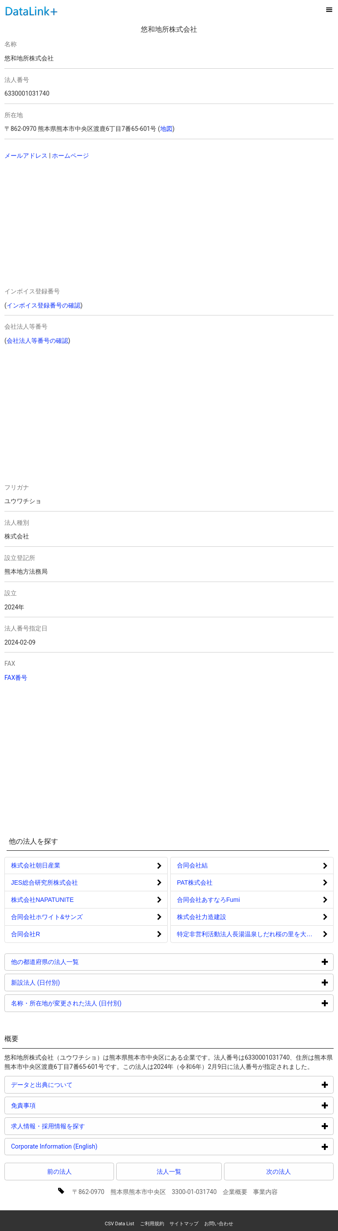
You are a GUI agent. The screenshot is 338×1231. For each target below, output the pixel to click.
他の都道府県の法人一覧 (78, 961)
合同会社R (25, 934)
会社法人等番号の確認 (37, 340)
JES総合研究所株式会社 (44, 882)
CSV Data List (119, 1224)
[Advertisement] (84, 224)
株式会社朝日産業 (35, 865)
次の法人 (278, 1171)
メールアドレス (26, 155)
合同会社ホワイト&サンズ (47, 916)
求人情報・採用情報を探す (81, 1126)
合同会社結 (192, 865)
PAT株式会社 (195, 882)
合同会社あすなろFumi (208, 899)
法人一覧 (169, 1171)
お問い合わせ (218, 1224)
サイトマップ (183, 1224)
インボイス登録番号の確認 (44, 305)
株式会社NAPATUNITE (42, 899)
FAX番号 (16, 677)
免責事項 (56, 1105)
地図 (166, 128)
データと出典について (75, 1084)
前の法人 (59, 1171)
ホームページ (70, 155)
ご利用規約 (152, 1224)
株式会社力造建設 (201, 916)
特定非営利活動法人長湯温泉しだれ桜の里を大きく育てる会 (255, 934)
